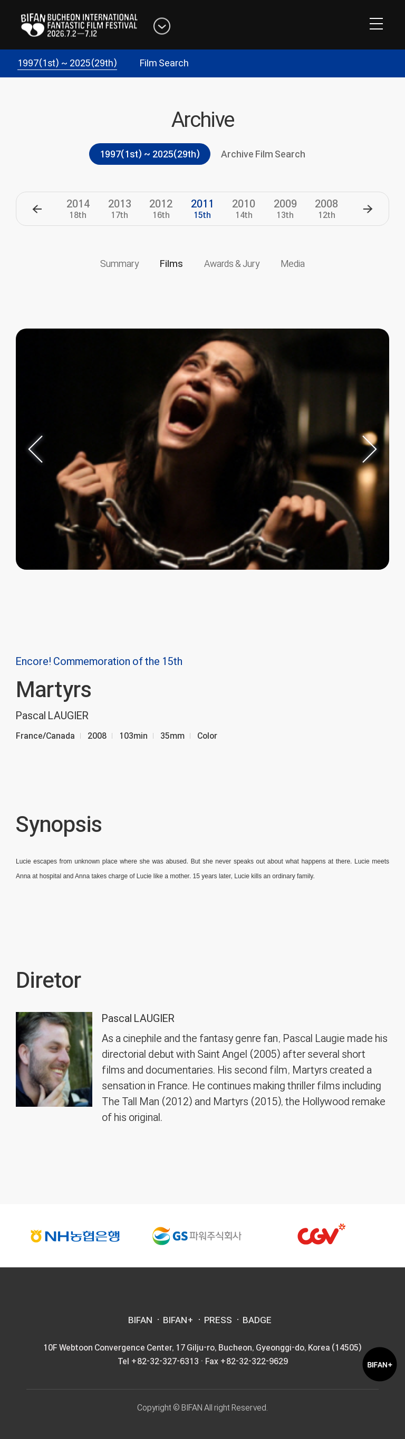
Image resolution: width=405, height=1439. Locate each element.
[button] (37, 209)
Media (293, 263)
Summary (119, 263)
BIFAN (140, 1320)
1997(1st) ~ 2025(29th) (67, 62)
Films (171, 263)
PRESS (218, 1320)
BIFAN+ (178, 1320)
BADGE (257, 1320)
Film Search (164, 62)
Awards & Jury (231, 263)
